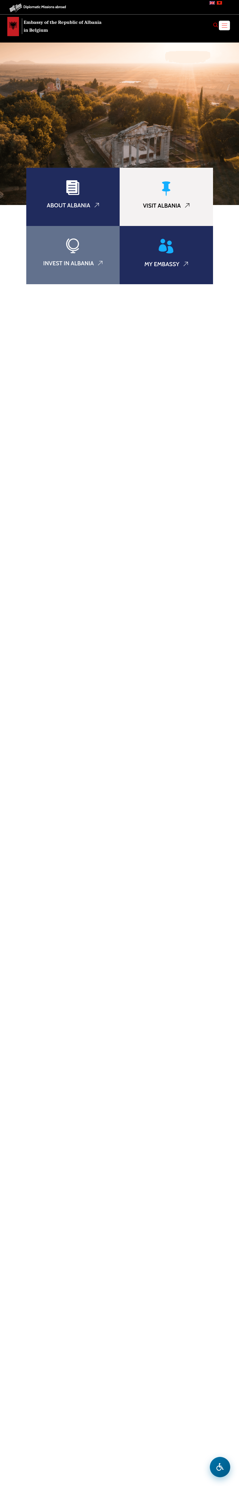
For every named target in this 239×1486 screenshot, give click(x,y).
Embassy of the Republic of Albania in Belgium (63, 26)
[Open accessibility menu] (220, 1467)
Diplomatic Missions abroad (44, 7)
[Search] (215, 25)
